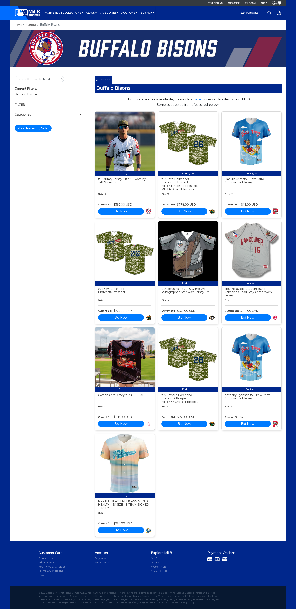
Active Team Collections (63, 12)
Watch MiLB (158, 566)
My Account (102, 562)
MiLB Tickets (159, 570)
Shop (264, 3)
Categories (108, 12)
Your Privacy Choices (52, 566)
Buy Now (147, 12)
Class (90, 12)
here (197, 99)
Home (18, 24)
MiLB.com (250, 3)
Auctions (128, 12)
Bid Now (121, 211)
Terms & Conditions (51, 570)
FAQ (41, 574)
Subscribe (234, 3)
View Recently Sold (33, 128)
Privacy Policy (47, 562)
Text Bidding (215, 3)
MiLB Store (158, 562)
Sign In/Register (249, 12)
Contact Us (46, 558)
